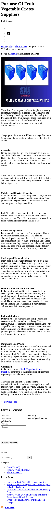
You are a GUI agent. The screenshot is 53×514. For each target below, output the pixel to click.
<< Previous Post (9, 402)
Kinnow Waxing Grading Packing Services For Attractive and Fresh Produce (28, 498)
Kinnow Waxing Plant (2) (18, 473)
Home (4, 46)
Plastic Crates (21, 46)
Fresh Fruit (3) (13, 470)
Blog (10, 46)
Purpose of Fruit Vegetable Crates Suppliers (26, 485)
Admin (13, 54)
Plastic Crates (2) (14, 475)
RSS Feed (9, 510)
